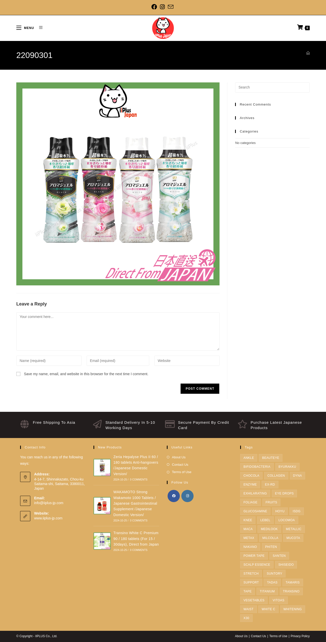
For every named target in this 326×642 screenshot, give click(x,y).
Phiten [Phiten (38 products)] (271, 547)
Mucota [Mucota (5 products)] (293, 538)
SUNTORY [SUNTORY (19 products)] (274, 573)
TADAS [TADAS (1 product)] (272, 582)
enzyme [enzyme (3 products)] (250, 484)
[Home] (308, 53)
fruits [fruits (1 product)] (271, 502)
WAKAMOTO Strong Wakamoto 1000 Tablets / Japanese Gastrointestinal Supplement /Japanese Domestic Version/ (135, 503)
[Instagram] (162, 7)
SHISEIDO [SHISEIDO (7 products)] (286, 564)
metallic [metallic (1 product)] (294, 529)
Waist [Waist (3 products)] (248, 609)
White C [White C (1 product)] (268, 609)
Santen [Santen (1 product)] (279, 556)
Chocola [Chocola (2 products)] (251, 475)
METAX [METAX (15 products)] (248, 538)
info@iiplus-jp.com (48, 503)
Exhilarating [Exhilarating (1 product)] (255, 493)
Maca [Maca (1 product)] (248, 529)
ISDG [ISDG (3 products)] (297, 511)
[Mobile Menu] (25, 28)
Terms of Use (182, 472)
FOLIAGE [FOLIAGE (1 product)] (250, 502)
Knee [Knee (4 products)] (247, 520)
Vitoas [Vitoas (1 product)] (278, 600)
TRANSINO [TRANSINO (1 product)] (291, 591)
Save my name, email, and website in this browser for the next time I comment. (86, 374)
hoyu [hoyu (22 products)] (279, 511)
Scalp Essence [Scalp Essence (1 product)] (256, 564)
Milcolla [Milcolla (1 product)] (270, 538)
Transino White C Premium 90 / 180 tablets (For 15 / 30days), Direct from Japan (136, 538)
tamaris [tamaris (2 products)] (293, 582)
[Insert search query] (272, 87)
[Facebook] (154, 7)
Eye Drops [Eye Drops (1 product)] (284, 493)
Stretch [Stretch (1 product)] (251, 573)
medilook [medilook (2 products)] (269, 529)
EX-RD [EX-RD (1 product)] (270, 484)
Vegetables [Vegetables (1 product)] (253, 600)
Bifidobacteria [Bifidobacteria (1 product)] (256, 467)
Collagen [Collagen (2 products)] (276, 475)
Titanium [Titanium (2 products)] (267, 591)
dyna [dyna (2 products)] (297, 475)
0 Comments (138, 479)
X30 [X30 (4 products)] (246, 618)
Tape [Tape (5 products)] (247, 591)
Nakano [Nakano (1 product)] (250, 547)
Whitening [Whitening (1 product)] (292, 609)
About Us (178, 457)
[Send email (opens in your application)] (170, 7)
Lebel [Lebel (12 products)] (265, 520)
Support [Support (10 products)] (251, 582)
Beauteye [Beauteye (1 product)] (270, 458)
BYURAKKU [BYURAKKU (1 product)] (287, 467)
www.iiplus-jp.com (48, 518)
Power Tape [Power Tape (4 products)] (254, 556)
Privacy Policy (300, 636)
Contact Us (180, 464)
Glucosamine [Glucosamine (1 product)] (255, 511)
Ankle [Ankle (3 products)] (248, 458)
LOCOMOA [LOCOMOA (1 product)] (286, 520)
